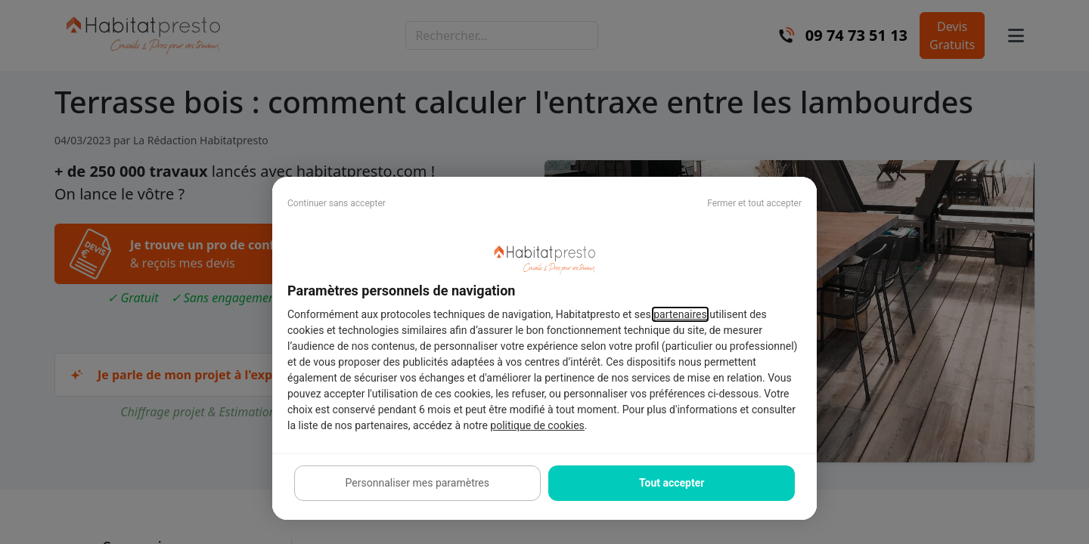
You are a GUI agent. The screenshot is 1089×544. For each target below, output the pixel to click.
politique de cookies (537, 425)
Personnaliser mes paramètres (417, 483)
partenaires (680, 314)
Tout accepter (671, 483)
